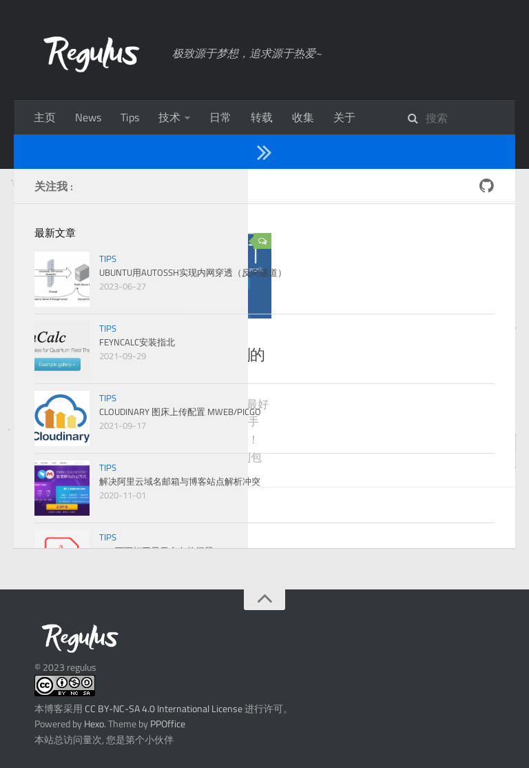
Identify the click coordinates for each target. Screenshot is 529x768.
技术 (169, 117)
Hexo (94, 723)
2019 (89, 184)
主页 (45, 117)
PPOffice (167, 723)
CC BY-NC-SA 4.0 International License (164, 708)
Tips (130, 117)
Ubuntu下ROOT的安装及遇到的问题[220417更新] (166, 366)
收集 (303, 117)
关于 (344, 117)
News (88, 117)
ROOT (111, 335)
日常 (220, 117)
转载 (262, 117)
